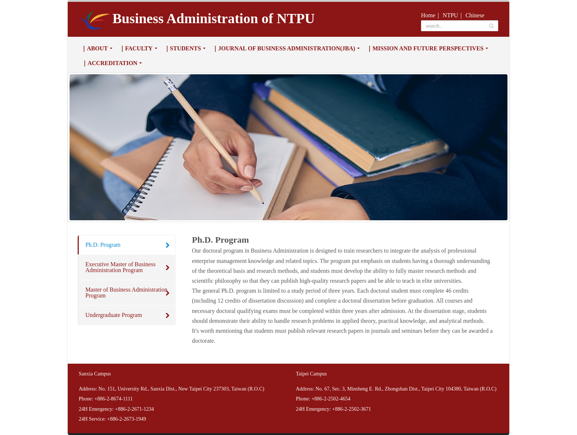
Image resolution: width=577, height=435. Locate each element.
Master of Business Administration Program (126, 292)
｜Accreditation (109, 63)
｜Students (182, 48)
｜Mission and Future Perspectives (425, 48)
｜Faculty (136, 48)
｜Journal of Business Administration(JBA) (283, 48)
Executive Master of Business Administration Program (120, 267)
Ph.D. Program (103, 245)
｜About (94, 48)
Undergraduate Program (113, 315)
